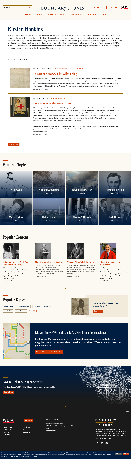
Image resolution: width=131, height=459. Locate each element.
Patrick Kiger (42, 279)
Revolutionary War (82, 190)
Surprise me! (99, 312)
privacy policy (33, 456)
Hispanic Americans (49, 190)
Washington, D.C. (57, 15)
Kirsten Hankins (41, 89)
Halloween (16, 190)
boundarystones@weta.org (54, 426)
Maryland (77, 15)
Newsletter (26, 430)
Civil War (37, 307)
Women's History (82, 218)
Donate (98, 7)
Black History (115, 218)
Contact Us (6, 438)
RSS (24, 433)
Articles (28, 15)
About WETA (7, 433)
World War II (48, 307)
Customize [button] (118, 453)
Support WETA (7, 430)
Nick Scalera (106, 281)
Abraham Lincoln (115, 190)
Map (47, 432)
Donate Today (10, 395)
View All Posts (15, 145)
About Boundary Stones (103, 441)
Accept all (126, 453)
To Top (126, 414)
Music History (16, 218)
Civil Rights (8, 312)
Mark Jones (73, 279)
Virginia (91, 15)
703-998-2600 (51, 434)
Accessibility (27, 435)
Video (40, 15)
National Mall (49, 218)
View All (31, 312)
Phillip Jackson (11, 281)
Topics (104, 15)
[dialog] (65, 455)
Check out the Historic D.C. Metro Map (52, 354)
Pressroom (6, 435)
